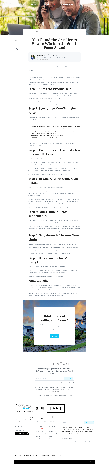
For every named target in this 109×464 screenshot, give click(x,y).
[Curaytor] (22, 435)
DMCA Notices (52, 431)
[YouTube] (18, 427)
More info (73, 461)
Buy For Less (39, 424)
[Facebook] (15, 427)
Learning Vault (52, 424)
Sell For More (39, 426)
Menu (84, 5)
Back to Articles (35, 32)
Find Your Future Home (41, 421)
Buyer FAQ (38, 436)
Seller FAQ (38, 439)
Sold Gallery (51, 436)
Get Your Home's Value (41, 434)
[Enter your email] (50, 378)
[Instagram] (21, 427)
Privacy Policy (52, 429)
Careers (51, 439)
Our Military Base (66, 4)
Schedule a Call (52, 426)
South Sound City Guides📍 (31, 4)
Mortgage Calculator (53, 434)
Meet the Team (39, 431)
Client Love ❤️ (50, 4)
